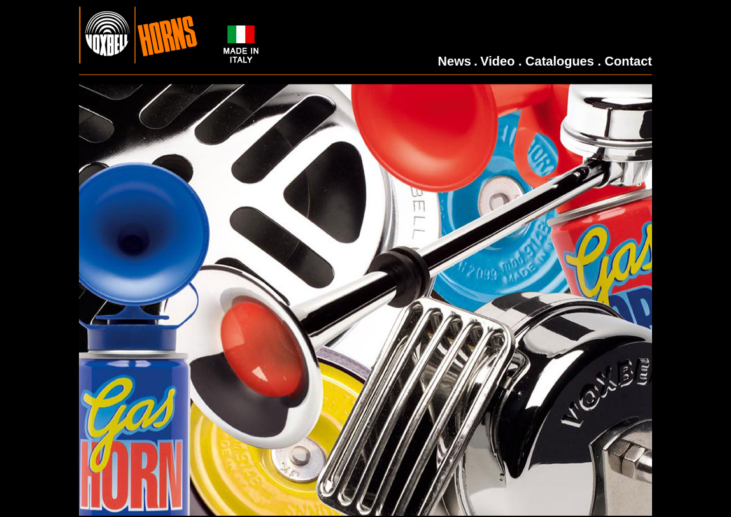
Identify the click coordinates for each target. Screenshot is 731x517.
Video (497, 61)
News (454, 61)
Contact (628, 61)
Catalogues (559, 61)
